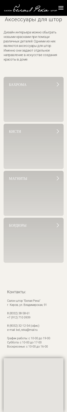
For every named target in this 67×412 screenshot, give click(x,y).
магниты (18, 178)
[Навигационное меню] (60, 8)
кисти (15, 131)
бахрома (17, 85)
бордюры (17, 225)
